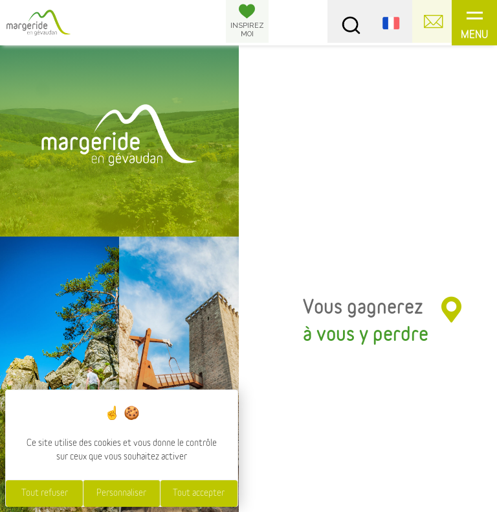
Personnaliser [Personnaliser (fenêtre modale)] (121, 493)
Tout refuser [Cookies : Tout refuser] (44, 493)
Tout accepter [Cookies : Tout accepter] (199, 493)
